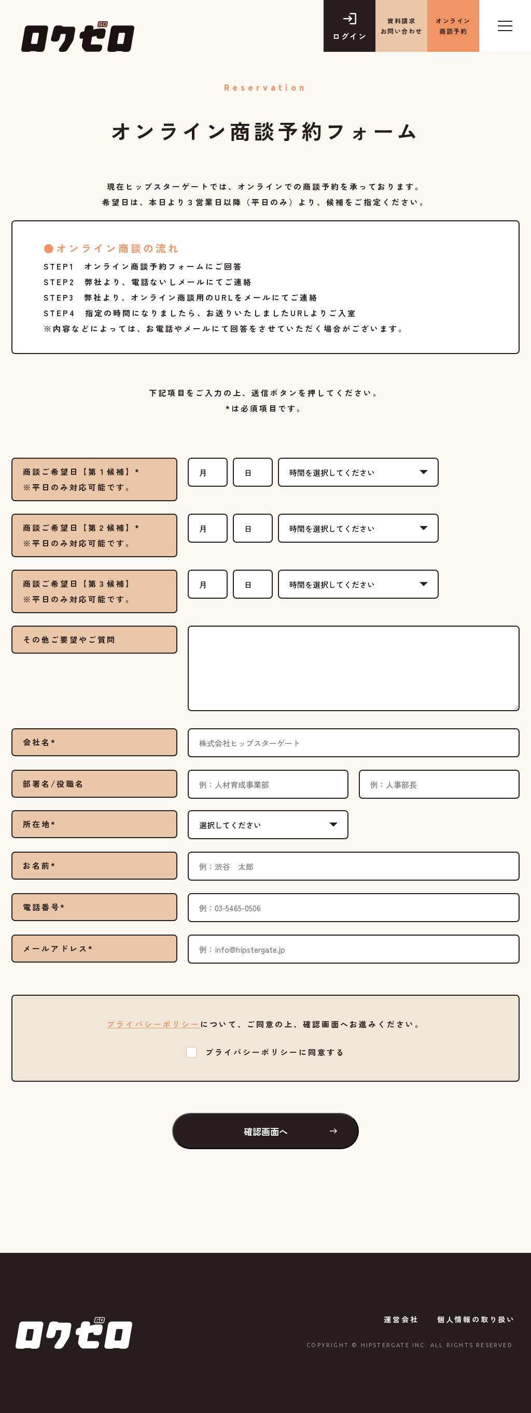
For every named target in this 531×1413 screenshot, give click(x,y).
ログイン (349, 36)
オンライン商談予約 (453, 25)
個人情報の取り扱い (476, 1319)
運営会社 (401, 1319)
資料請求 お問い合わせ (402, 25)
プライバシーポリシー (153, 1024)
